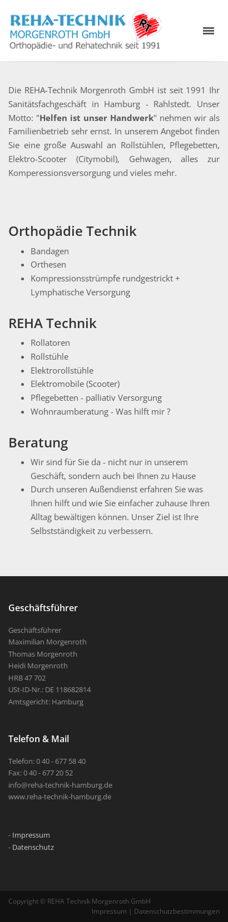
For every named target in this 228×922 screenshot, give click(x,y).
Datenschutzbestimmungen (177, 911)
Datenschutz (33, 847)
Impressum (31, 835)
